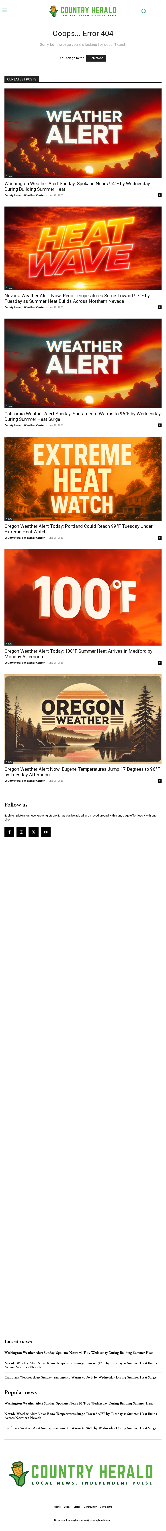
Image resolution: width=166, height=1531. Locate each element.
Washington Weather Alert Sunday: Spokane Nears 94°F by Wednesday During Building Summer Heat (78, 1352)
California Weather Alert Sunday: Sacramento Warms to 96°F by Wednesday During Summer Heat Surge (80, 1377)
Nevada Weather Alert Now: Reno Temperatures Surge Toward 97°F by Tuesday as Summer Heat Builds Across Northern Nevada (77, 298)
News (9, 176)
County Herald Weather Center (24, 195)
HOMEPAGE (96, 58)
